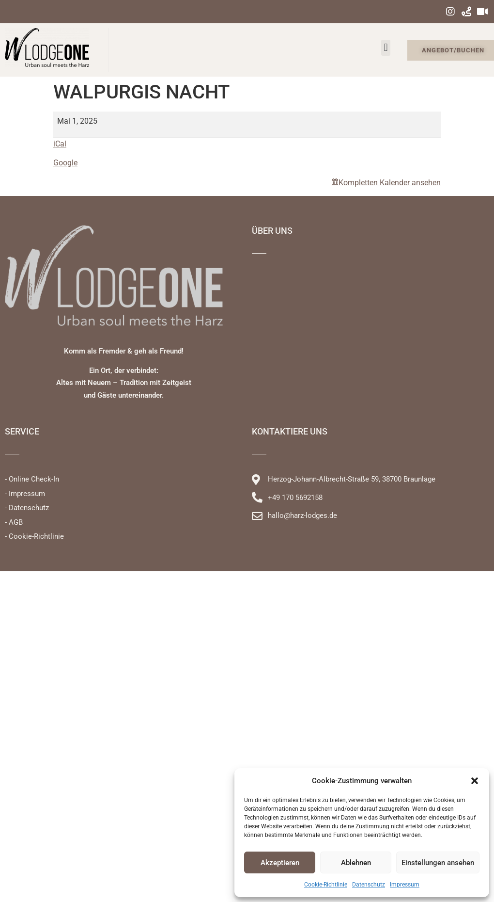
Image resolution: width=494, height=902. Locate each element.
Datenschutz (368, 884)
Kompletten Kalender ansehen (390, 182)
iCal (59, 143)
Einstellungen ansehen (437, 862)
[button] (474, 781)
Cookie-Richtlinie (325, 884)
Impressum (404, 884)
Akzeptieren (280, 862)
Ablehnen (356, 862)
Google (65, 162)
